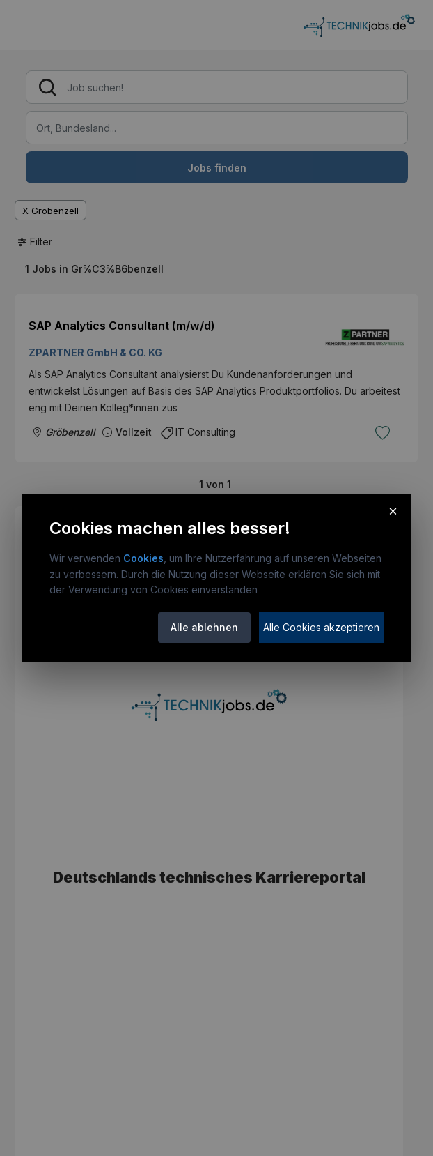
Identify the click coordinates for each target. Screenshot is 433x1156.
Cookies (143, 558)
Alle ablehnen (204, 627)
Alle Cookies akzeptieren (321, 627)
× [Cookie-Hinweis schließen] (392, 510)
